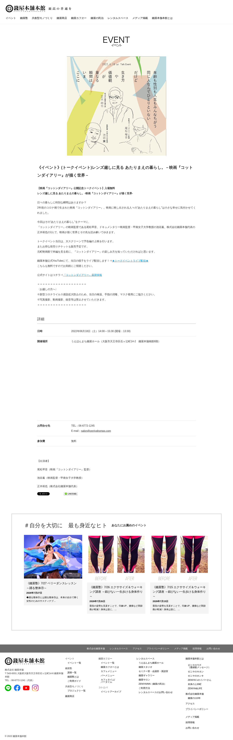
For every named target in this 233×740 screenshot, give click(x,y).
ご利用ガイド (74, 681)
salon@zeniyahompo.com (96, 430)
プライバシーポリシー (158, 648)
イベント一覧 (74, 662)
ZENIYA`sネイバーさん (199, 680)
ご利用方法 (144, 688)
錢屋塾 (24, 18)
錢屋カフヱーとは (110, 667)
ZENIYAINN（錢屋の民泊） (152, 684)
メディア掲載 (140, 18)
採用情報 (197, 648)
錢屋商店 (62, 18)
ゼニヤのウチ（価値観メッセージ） (199, 666)
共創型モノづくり (42, 18)
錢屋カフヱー (79, 18)
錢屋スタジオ (145, 667)
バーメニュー (107, 675)
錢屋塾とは (73, 676)
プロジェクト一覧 (76, 690)
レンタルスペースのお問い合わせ (156, 692)
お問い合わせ (213, 648)
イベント (11, 18)
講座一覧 (72, 672)
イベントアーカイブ (111, 691)
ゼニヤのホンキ (196, 675)
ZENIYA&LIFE (195, 688)
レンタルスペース (118, 18)
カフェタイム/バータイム (108, 680)
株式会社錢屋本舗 (96, 648)
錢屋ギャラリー (147, 675)
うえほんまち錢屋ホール (151, 662)
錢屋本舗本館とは (162, 18)
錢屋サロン (144, 679)
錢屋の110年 (194, 698)
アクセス (137, 648)
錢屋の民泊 (97, 18)
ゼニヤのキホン (196, 671)
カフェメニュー (109, 671)
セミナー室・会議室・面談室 (153, 671)
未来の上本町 (194, 684)
